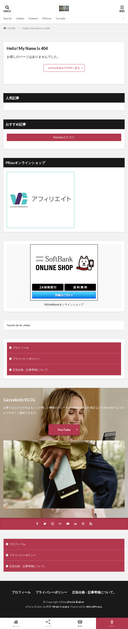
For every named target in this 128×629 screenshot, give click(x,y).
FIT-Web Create (58, 606)
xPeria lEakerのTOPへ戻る (64, 68)
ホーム (16, 623)
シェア (48, 623)
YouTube (64, 429)
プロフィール (21, 347)
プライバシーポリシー (26, 358)
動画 (80, 623)
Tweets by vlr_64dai (18, 325)
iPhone (46, 18)
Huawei (33, 18)
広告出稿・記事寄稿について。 (31, 369)
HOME (11, 28)
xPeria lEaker (75, 602)
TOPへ (112, 623)
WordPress (94, 606)
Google (60, 18)
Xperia (7, 18)
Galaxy (20, 18)
